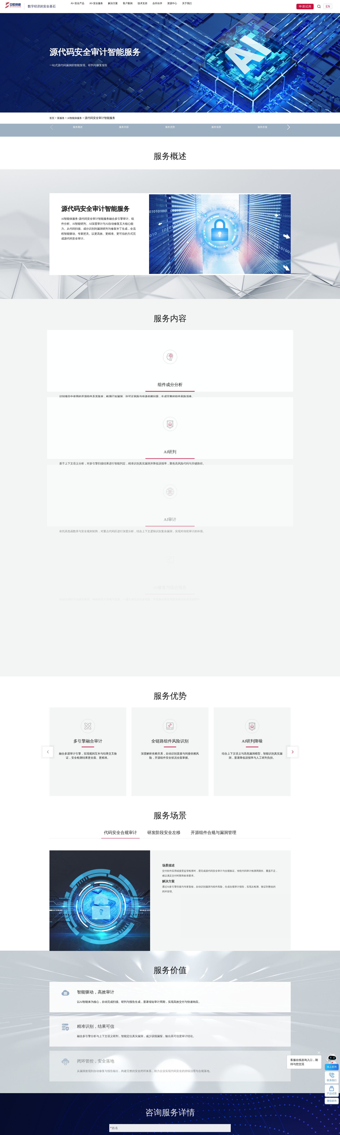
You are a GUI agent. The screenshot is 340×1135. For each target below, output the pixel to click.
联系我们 (194, 1127)
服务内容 (124, 130)
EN (328, 6)
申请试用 (305, 6)
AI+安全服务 (108, 6)
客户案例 (147, 6)
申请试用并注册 (126, 1033)
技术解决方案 (104, 1127)
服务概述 (78, 130)
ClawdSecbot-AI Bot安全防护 (160, 1122)
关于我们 (219, 6)
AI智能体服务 (77, 117)
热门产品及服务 (59, 1116)
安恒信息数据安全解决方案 (112, 1132)
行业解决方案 (104, 1122)
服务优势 (170, 130)
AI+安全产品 (86, 6)
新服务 (62, 117)
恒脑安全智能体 (59, 1122)
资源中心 (201, 6)
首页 (52, 117)
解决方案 (128, 6)
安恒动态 (194, 1132)
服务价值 (262, 130)
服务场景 (216, 130)
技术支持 (165, 6)
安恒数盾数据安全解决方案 (159, 1132)
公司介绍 (194, 1122)
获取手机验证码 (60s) (194, 1015)
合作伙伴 (183, 6)
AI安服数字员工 (152, 1127)
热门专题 (148, 1116)
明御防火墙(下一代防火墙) (65, 1127)
